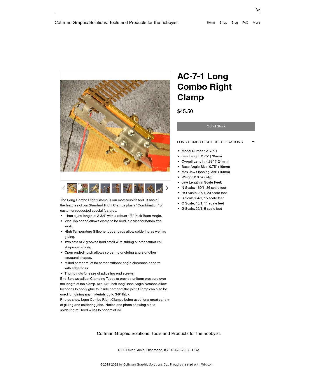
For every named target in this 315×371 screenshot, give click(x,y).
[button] (257, 9)
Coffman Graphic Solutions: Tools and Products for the (108, 22)
